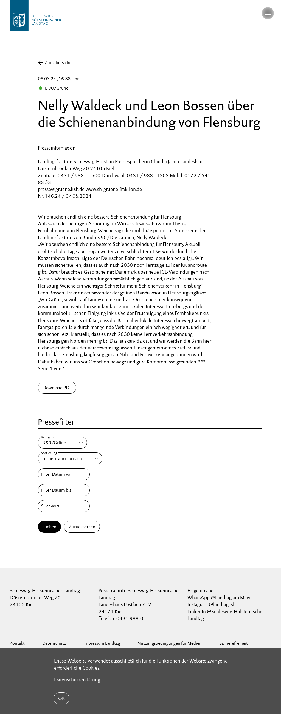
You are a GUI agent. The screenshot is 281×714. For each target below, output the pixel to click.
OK (61, 698)
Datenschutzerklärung (77, 680)
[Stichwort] (63, 506)
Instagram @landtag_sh (212, 604)
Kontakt (17, 643)
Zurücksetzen (82, 526)
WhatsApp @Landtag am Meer (219, 597)
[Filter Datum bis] (63, 490)
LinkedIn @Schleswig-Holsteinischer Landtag (225, 615)
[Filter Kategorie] (62, 443)
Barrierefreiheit (233, 643)
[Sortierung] (70, 458)
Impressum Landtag (101, 643)
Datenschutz (54, 643)
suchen (49, 526)
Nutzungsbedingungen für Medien (169, 643)
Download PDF (57, 387)
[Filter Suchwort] (63, 506)
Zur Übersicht (58, 62)
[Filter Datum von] (63, 474)
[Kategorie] (62, 443)
